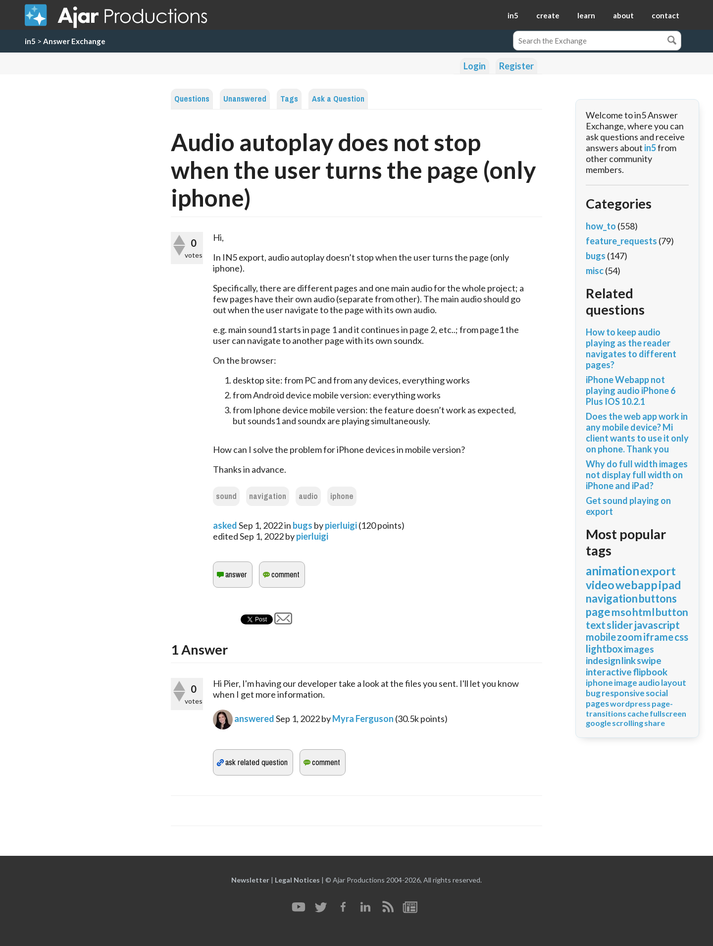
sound (226, 496)
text (596, 624)
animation (612, 570)
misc (595, 270)
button (672, 612)
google (598, 722)
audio (308, 496)
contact (665, 15)
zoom (629, 637)
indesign (603, 660)
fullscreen (668, 713)
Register (516, 65)
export (658, 571)
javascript (657, 624)
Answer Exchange (74, 41)
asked (225, 525)
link (628, 660)
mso (621, 612)
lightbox (604, 649)
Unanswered (244, 99)
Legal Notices (297, 880)
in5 (513, 15)
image (625, 682)
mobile (601, 637)
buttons (658, 598)
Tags (289, 99)
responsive (623, 693)
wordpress (630, 703)
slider (620, 624)
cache (638, 713)
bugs (302, 525)
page (598, 611)
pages (597, 703)
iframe (658, 637)
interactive (609, 671)
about (623, 15)
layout (673, 682)
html (643, 612)
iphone (342, 496)
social (657, 693)
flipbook (650, 671)
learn (586, 15)
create (548, 15)
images (639, 649)
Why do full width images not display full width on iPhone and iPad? (637, 474)
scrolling (627, 722)
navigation (267, 496)
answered (254, 718)
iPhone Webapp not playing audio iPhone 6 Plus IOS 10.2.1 (630, 390)
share (654, 722)
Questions (191, 99)
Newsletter (250, 880)
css (681, 637)
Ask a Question (338, 99)
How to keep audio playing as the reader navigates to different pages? (631, 348)
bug (593, 693)
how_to (601, 226)
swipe (649, 660)
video (600, 585)
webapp (636, 585)
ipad (670, 585)
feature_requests (621, 240)
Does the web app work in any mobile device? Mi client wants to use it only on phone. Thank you (637, 432)
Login (474, 65)
